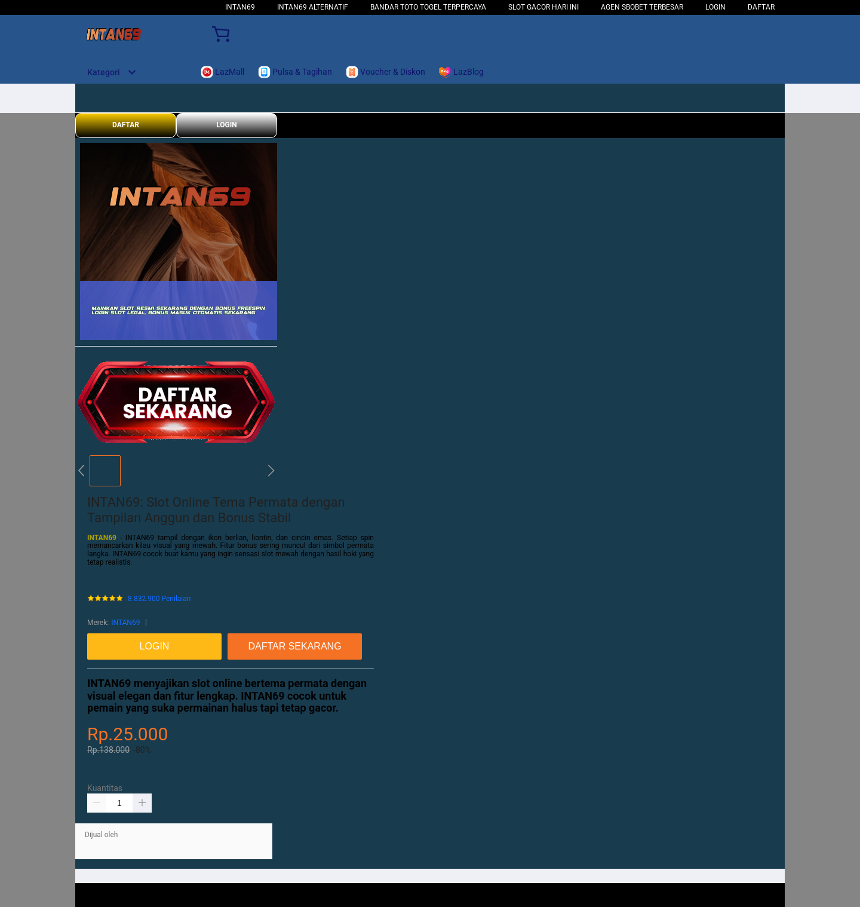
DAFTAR (761, 7)
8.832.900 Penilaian (159, 599)
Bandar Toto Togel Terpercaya (428, 7)
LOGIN (715, 7)
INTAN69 (240, 7)
